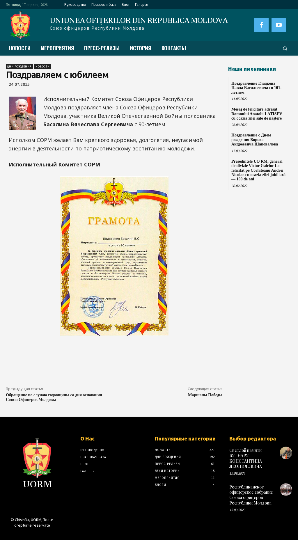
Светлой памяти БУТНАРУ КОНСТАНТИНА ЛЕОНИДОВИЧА (245, 458)
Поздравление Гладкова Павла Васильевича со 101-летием (256, 88)
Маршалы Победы (205, 395)
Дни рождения (19, 66)
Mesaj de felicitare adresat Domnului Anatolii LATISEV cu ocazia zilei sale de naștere (256, 113)
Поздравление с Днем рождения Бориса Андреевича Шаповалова (254, 139)
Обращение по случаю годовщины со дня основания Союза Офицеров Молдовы (54, 397)
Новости (42, 66)
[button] (285, 48)
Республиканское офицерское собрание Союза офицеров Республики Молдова (251, 495)
